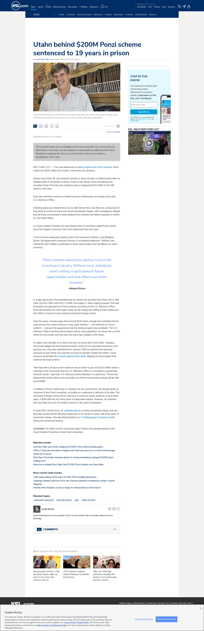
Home (61, 14)
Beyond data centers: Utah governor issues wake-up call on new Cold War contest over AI (46, 576)
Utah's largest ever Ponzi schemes (95, 167)
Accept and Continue (166, 619)
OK (201, 608)
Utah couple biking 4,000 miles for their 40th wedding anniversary (64, 477)
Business (98, 14)
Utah (77, 500)
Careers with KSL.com (180, 603)
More (152, 14)
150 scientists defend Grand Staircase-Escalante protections (76, 574)
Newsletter (139, 603)
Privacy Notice (134, 121)
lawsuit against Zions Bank (72, 356)
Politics (108, 14)
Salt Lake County (64, 500)
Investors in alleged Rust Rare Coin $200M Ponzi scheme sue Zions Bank (68, 464)
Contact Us (163, 603)
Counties (71, 14)
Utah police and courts (44, 500)
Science (129, 14)
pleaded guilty (71, 410)
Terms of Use (147, 119)
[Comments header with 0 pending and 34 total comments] (76, 529)
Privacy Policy (83, 622)
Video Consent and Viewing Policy (51, 625)
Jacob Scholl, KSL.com (44, 59)
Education (118, 14)
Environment (141, 14)
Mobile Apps (125, 603)
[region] (102, 617)
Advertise (151, 603)
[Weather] (105, 8)
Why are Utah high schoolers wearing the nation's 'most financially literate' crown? (105, 576)
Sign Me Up (143, 112)
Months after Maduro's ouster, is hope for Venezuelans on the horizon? (67, 487)
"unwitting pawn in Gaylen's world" (98, 417)
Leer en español (113, 132)
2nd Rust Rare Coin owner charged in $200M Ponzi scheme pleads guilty (68, 446)
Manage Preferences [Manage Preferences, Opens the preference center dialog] (144, 619)
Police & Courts (84, 14)
